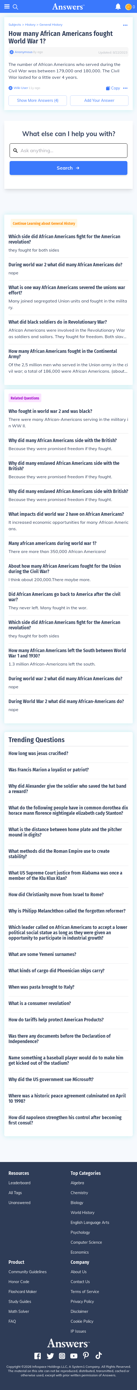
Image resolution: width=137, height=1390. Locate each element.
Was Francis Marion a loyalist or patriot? (49, 770)
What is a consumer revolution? (40, 1003)
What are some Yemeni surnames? (42, 954)
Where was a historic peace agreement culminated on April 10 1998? (67, 1098)
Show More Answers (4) (37, 100)
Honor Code (19, 1281)
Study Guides (20, 1301)
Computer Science (86, 1242)
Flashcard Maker (23, 1291)
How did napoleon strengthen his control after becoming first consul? (65, 1120)
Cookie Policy (82, 1321)
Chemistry (79, 1192)
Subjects (15, 25)
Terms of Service (85, 1291)
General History (50, 25)
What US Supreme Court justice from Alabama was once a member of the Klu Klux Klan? (65, 875)
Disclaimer (79, 1311)
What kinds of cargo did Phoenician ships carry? (56, 971)
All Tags (15, 1192)
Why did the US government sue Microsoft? (51, 1079)
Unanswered (19, 1202)
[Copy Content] (113, 88)
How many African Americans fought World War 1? (61, 37)
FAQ (12, 1321)
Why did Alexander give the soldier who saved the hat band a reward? (67, 788)
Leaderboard (19, 1182)
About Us (79, 1271)
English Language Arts (90, 1222)
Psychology (80, 1232)
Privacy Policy (82, 1301)
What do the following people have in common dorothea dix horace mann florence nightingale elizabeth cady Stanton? (68, 810)
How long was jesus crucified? (38, 753)
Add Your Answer (99, 100)
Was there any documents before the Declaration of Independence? (60, 1038)
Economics (80, 1252)
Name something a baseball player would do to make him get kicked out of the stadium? (66, 1060)
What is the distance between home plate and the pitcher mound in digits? (65, 832)
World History (82, 1212)
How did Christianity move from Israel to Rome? (56, 895)
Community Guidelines (28, 1271)
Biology (77, 1202)
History (30, 25)
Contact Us (80, 1281)
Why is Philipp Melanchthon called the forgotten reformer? (67, 911)
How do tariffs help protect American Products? (56, 1020)
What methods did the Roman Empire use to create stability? (59, 854)
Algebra (77, 1182)
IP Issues (78, 1331)
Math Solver (19, 1311)
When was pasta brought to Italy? (41, 987)
